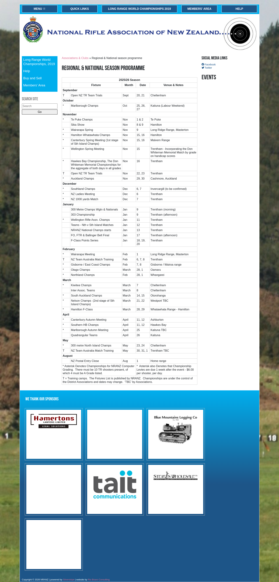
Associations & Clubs (75, 58)
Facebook (209, 64)
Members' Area (199, 8)
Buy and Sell (32, 78)
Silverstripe (68, 579)
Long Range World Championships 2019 (139, 8)
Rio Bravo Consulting (99, 579)
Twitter (207, 67)
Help (239, 8)
